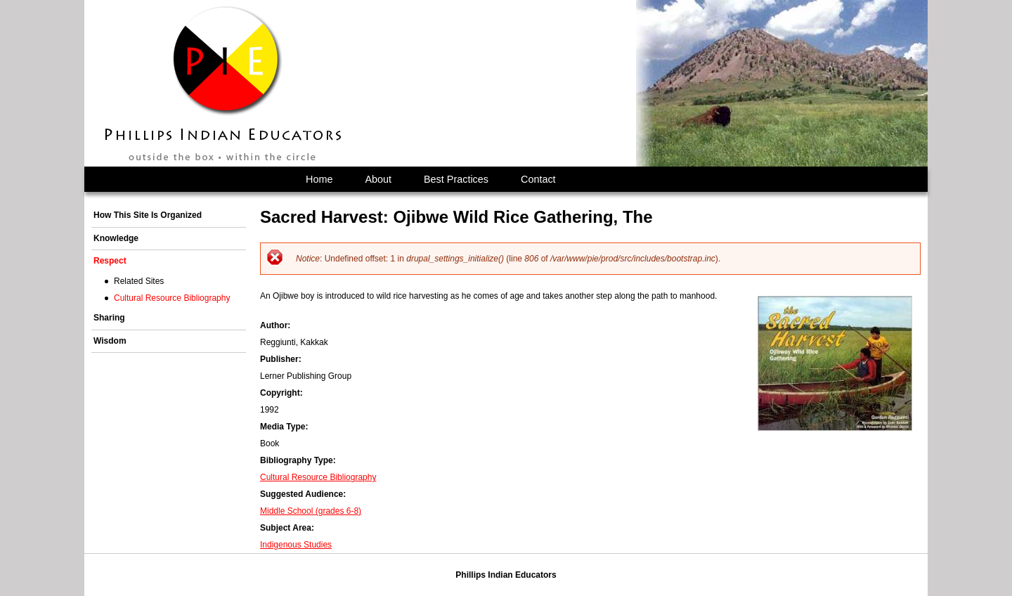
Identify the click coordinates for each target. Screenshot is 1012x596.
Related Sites (139, 281)
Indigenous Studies (296, 545)
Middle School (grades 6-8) (310, 511)
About (378, 179)
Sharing (109, 318)
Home (319, 179)
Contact (538, 179)
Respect (109, 261)
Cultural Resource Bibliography (318, 477)
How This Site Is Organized (147, 215)
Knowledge (115, 238)
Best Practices (456, 179)
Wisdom (109, 341)
